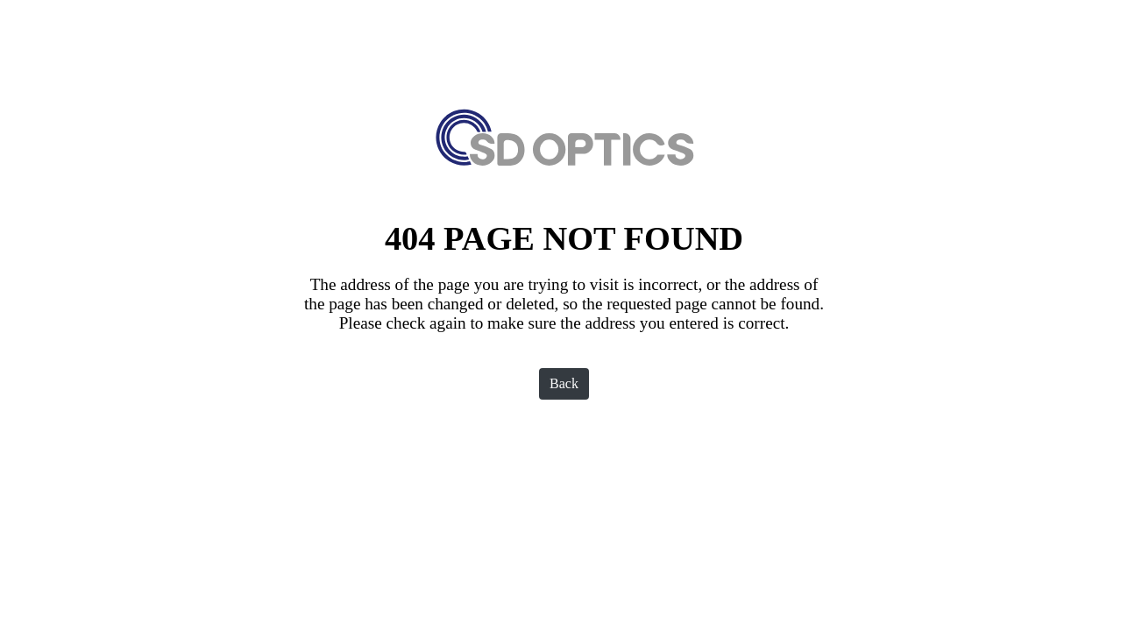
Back (564, 383)
